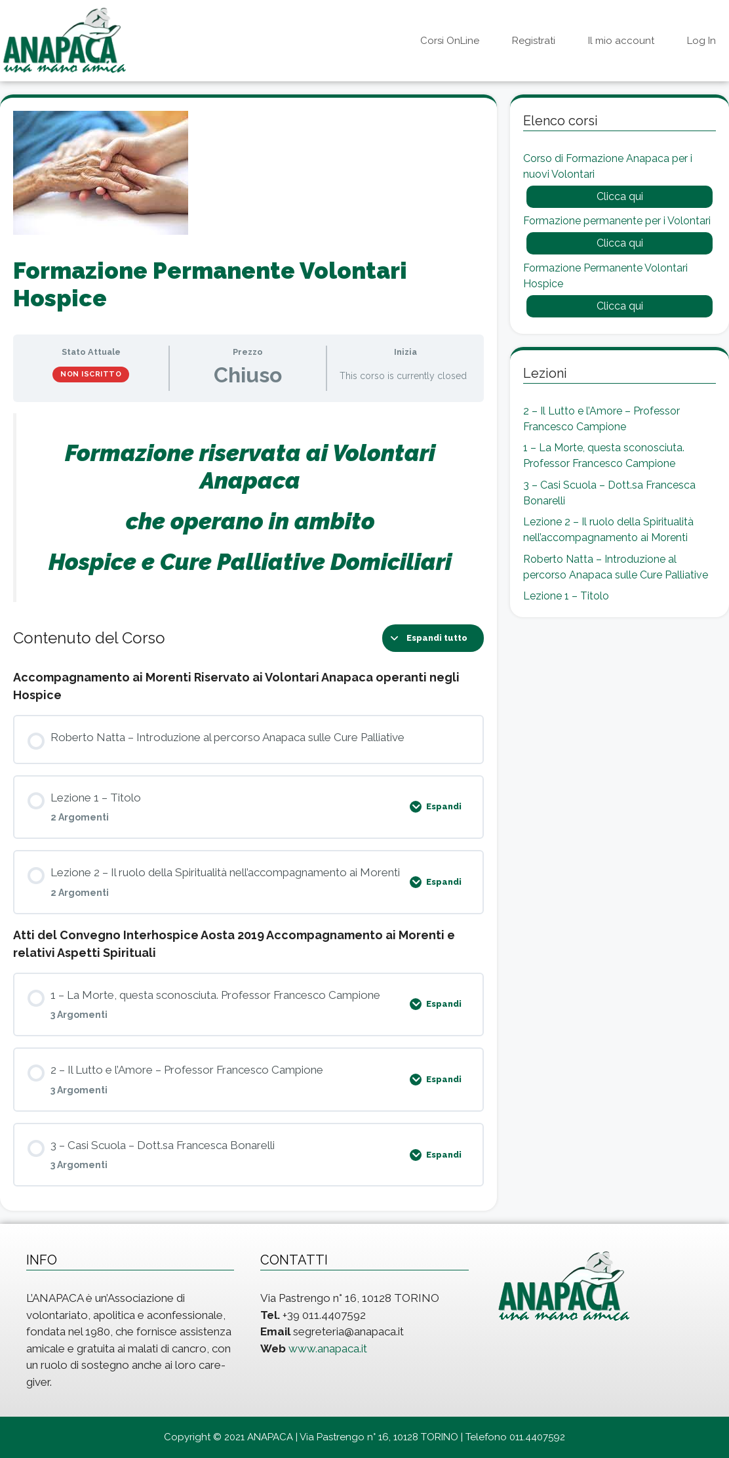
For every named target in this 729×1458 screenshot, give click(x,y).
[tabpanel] (248, 507)
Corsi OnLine (449, 41)
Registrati (533, 41)
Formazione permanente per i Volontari (617, 220)
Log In (701, 41)
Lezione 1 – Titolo (566, 596)
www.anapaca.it (327, 1348)
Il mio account (621, 41)
